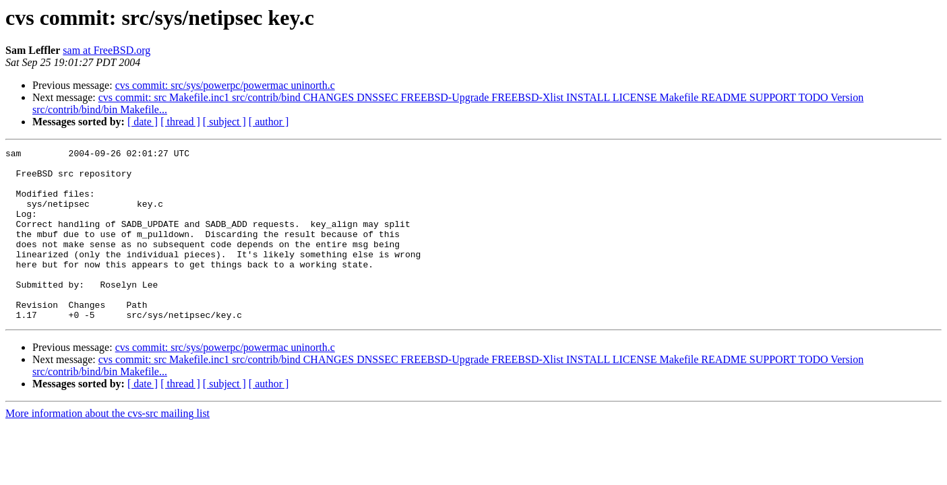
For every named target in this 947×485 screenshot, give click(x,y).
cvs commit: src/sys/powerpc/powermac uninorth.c (225, 85)
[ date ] (142, 121)
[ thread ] (180, 121)
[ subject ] (224, 121)
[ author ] (269, 121)
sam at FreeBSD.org (106, 50)
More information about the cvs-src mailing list (107, 447)
